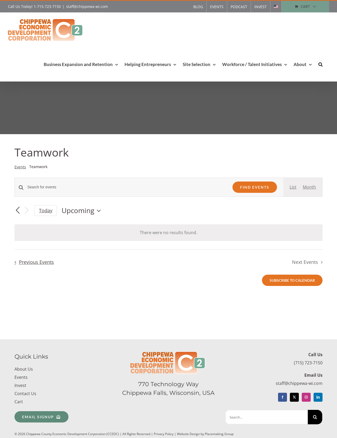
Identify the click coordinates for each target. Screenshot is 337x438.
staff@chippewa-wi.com (87, 6)
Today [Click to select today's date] (45, 210)
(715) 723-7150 (308, 363)
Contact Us (25, 393)
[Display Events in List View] (293, 187)
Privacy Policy (164, 434)
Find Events (254, 187)
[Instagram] (306, 397)
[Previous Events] (17, 211)
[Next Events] (26, 211)
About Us (23, 369)
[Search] (315, 417)
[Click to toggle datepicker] (82, 210)
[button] (320, 64)
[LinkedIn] (318, 397)
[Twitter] (294, 397)
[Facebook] (282, 397)
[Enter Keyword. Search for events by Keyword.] (126, 187)
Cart (18, 402)
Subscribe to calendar (292, 280)
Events (20, 166)
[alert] (168, 233)
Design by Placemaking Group (212, 434)
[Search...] (266, 417)
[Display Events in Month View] (309, 187)
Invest (20, 385)
